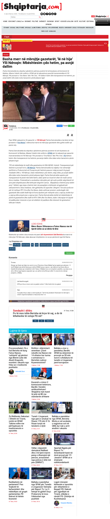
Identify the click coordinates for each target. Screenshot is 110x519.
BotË (76, 21)
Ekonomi (50, 21)
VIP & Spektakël (53, 27)
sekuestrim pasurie (45, 245)
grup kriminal (57, 245)
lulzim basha (25, 245)
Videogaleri (89, 27)
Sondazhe (52, 31)
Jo (41, 321)
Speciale (28, 27)
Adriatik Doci (20, 371)
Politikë (35, 21)
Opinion (48, 24)
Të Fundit (6, 27)
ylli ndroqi (12, 249)
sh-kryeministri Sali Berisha (52, 235)
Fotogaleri (81, 27)
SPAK (50, 153)
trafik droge (17, 245)
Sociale (12, 27)
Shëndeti (42, 21)
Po (35, 321)
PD (65, 156)
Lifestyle (44, 27)
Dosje (75, 27)
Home (5, 21)
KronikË (28, 21)
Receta (61, 27)
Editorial (90, 21)
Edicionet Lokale (16, 21)
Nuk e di (49, 321)
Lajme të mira (36, 27)
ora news (65, 245)
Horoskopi (68, 27)
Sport (57, 21)
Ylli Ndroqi (31, 168)
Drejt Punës (20, 27)
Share (59, 126)
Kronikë (6, 55)
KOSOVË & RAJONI (67, 21)
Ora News (21, 143)
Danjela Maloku (67, 503)
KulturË (82, 21)
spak (36, 245)
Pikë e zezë (44, 31)
